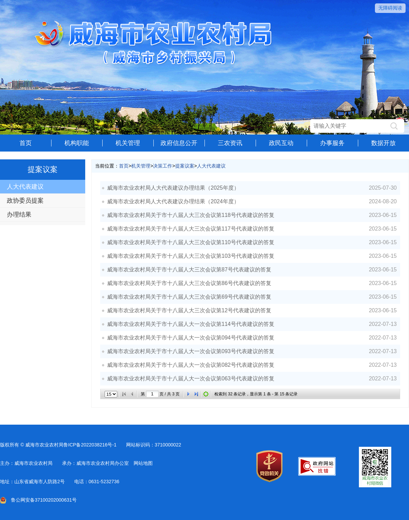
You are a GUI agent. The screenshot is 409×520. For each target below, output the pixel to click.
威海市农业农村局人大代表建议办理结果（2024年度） (173, 201)
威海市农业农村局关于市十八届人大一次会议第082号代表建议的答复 (190, 365)
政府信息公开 (179, 143)
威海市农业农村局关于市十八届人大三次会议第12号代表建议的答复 (189, 310)
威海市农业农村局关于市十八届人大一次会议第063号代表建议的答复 (190, 378)
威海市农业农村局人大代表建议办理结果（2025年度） (173, 188)
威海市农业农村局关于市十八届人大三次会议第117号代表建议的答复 (190, 229)
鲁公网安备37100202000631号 (38, 500)
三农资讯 (230, 143)
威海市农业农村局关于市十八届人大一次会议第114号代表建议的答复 (190, 324)
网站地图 (143, 463)
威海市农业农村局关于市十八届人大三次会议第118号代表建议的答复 (190, 215)
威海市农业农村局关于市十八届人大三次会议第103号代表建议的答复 (190, 256)
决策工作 (162, 166)
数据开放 (383, 143)
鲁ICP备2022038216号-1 (90, 444)
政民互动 (281, 143)
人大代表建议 (25, 186)
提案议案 (184, 166)
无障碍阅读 (390, 8)
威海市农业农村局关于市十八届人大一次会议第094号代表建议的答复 (190, 338)
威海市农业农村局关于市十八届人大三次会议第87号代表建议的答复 (189, 269)
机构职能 (76, 143)
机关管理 (128, 143)
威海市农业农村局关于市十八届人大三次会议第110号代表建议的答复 (190, 242)
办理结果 (19, 214)
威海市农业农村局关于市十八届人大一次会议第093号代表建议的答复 (190, 351)
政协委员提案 (25, 200)
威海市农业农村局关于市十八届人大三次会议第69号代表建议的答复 (189, 297)
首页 (25, 143)
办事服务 (332, 143)
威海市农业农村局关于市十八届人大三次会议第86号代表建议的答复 (189, 283)
